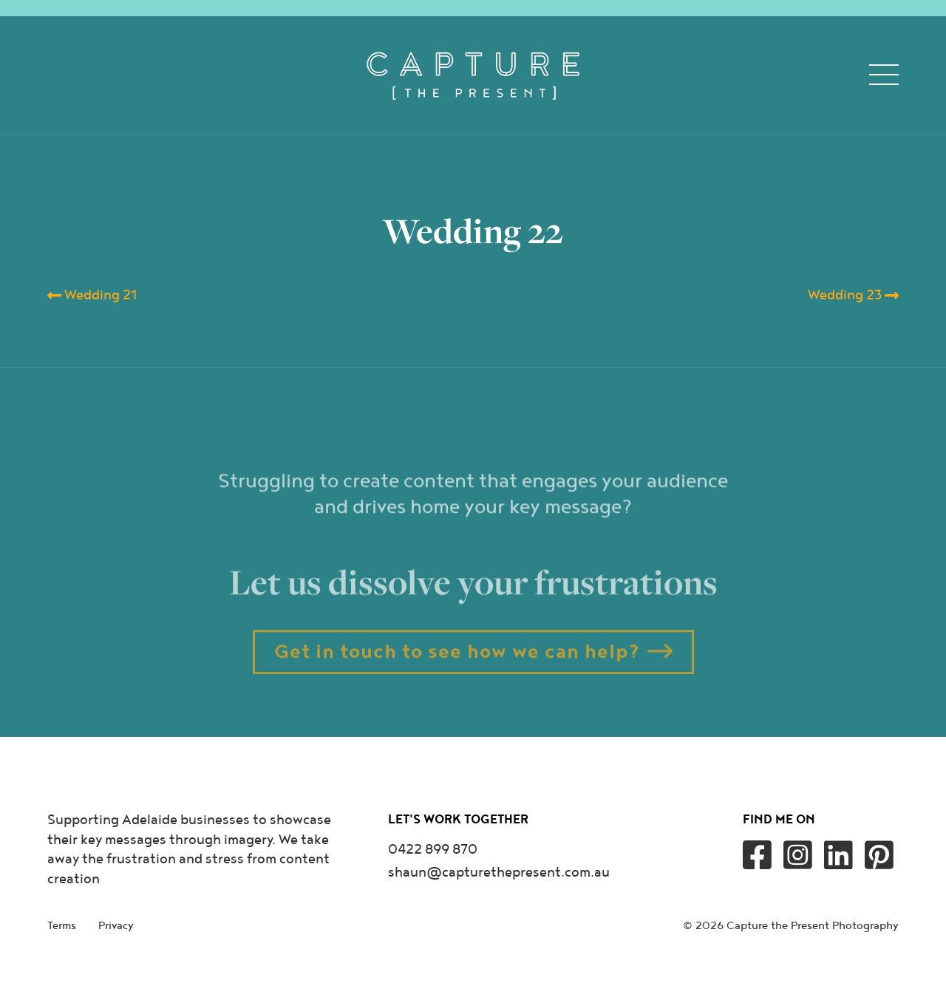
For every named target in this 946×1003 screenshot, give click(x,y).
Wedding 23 (853, 296)
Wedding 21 (92, 296)
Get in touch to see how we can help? (457, 682)
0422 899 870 (432, 849)
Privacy (116, 926)
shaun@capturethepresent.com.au (499, 872)
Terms (61, 926)
